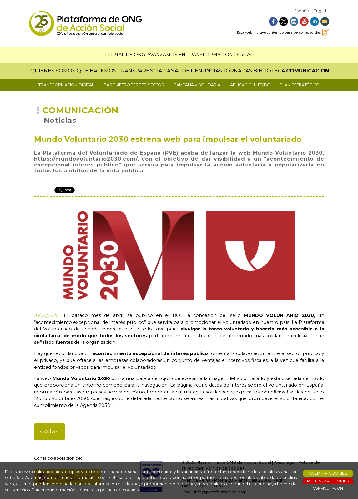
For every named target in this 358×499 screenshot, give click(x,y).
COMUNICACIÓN (307, 71)
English (321, 10)
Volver (49, 432)
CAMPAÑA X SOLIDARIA (197, 84)
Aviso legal (284, 462)
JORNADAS (237, 71)
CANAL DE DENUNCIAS (193, 71)
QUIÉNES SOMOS (52, 71)
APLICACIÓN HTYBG (250, 84)
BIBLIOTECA (269, 71)
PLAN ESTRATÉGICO (300, 84)
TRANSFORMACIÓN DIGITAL (66, 84)
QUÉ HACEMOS (96, 71)
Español (302, 10)
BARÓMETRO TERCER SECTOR (133, 84)
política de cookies (119, 489)
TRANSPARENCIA (140, 71)
